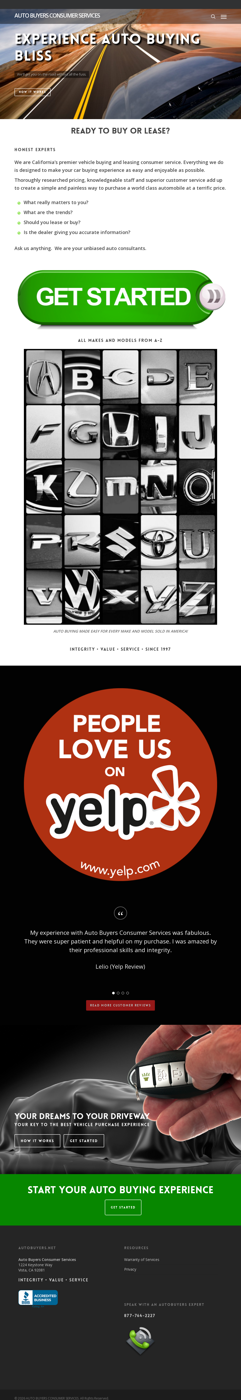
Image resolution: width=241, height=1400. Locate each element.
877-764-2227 (139, 1315)
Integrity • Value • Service (53, 1280)
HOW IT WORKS (32, 92)
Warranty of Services (141, 1259)
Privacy (130, 1269)
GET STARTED (123, 1207)
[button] (224, 16)
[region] (120, 948)
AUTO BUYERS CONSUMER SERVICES (57, 15)
